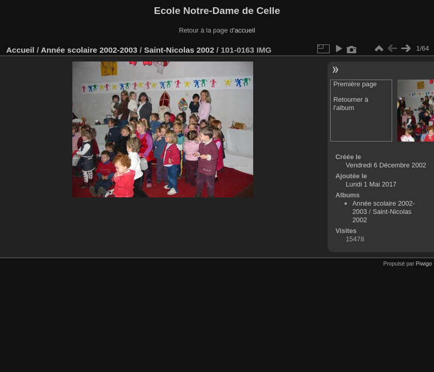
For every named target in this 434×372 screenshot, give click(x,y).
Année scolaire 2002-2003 (89, 49)
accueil (245, 30)
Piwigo (424, 263)
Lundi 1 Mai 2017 (371, 184)
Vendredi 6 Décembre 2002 (386, 165)
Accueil (20, 49)
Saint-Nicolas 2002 (179, 49)
